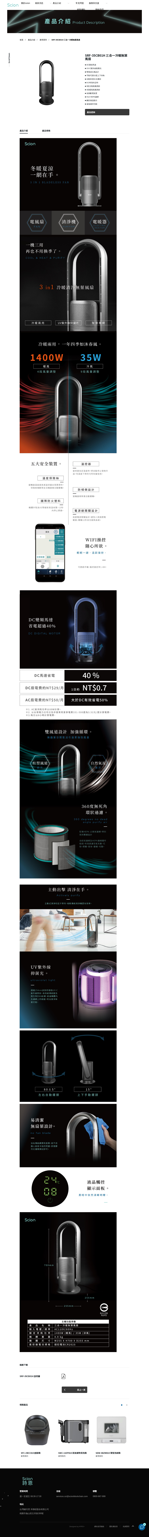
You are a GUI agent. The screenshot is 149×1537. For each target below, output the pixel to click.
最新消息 (32, 5)
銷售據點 (92, 5)
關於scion (20, 5)
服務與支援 (75, 5)
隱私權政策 (113, 1526)
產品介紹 (48, 5)
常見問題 (63, 5)
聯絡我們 (103, 5)
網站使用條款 (99, 1526)
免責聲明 (126, 1526)
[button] (121, 1405)
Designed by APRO (77, 1526)
